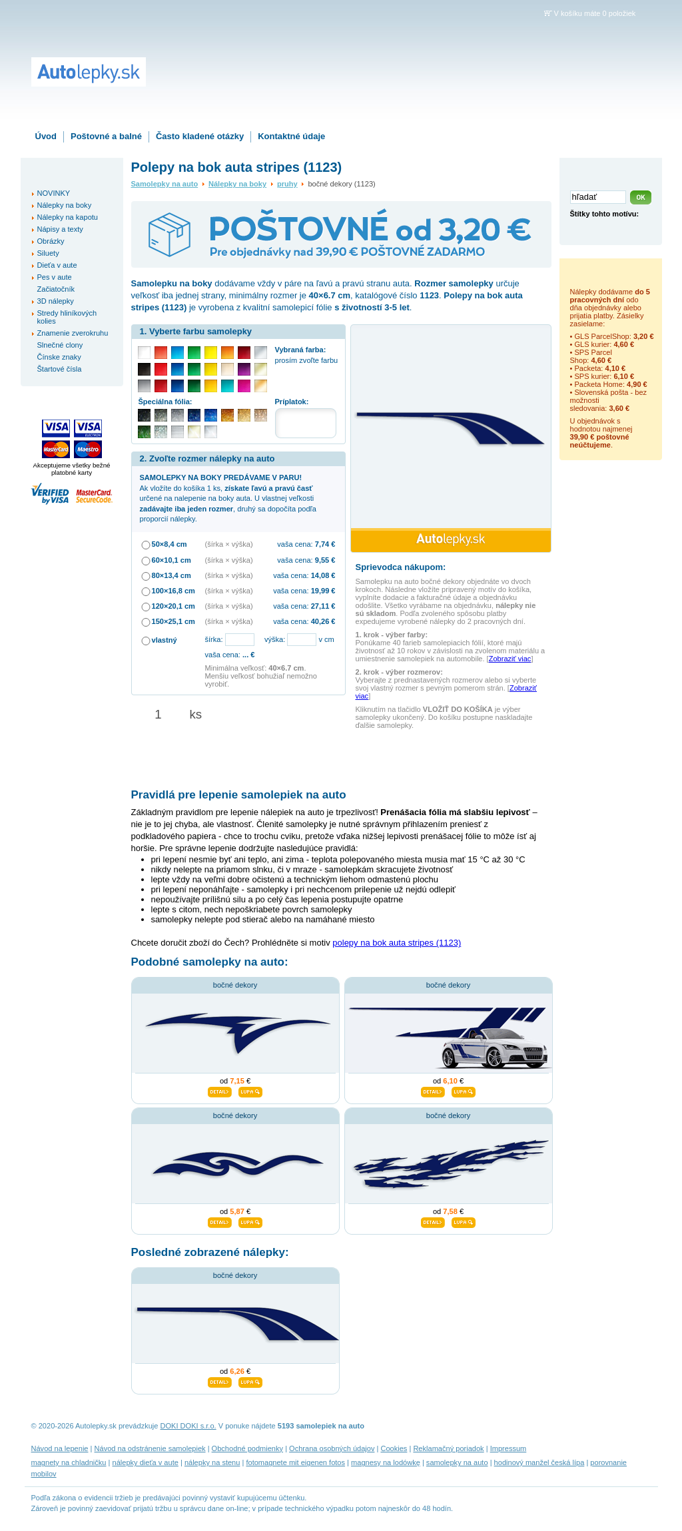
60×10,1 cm (171, 560)
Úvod (46, 136)
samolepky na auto (457, 1462)
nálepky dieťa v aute (145, 1462)
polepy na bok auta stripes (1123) (396, 943)
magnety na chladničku (69, 1462)
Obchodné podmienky (247, 1448)
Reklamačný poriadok (448, 1448)
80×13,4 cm (171, 575)
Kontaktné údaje (291, 136)
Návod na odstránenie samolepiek (150, 1448)
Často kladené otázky (200, 136)
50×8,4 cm (169, 544)
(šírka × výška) (229, 544)
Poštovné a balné (106, 136)
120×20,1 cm (173, 606)
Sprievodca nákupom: (401, 567)
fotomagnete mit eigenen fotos (295, 1462)
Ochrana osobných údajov (331, 1448)
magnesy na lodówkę (385, 1462)
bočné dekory (235, 985)
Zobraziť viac (510, 659)
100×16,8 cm (173, 591)
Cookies (393, 1448)
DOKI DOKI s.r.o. (188, 1426)
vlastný (164, 640)
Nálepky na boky (237, 184)
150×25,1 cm (173, 621)
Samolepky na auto (164, 184)
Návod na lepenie (60, 1448)
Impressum (508, 1448)
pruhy (287, 184)
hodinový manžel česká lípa (539, 1462)
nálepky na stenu (212, 1462)
